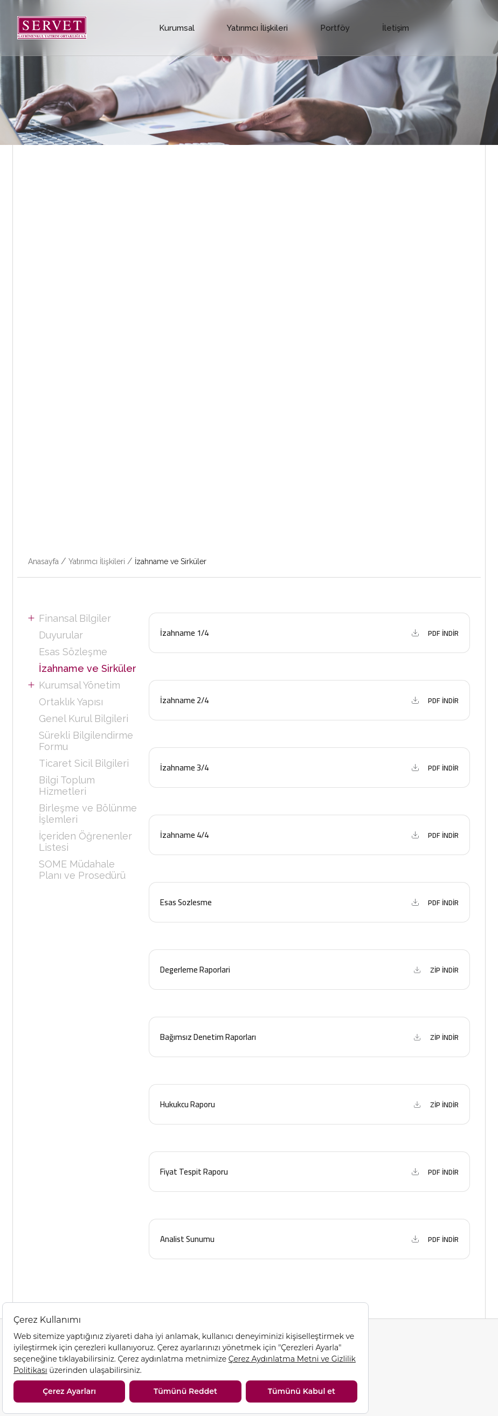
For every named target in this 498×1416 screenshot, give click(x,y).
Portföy (335, 28)
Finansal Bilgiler (75, 618)
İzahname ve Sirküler (170, 561)
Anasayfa (43, 561)
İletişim (395, 28)
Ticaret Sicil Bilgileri (84, 763)
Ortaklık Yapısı (71, 701)
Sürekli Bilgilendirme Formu (86, 741)
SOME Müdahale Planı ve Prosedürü (82, 869)
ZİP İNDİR (444, 969)
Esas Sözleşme (73, 651)
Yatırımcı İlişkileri (257, 28)
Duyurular (61, 635)
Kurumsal (177, 28)
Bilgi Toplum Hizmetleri (67, 785)
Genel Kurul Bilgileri (83, 718)
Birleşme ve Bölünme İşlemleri (88, 813)
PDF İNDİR (443, 633)
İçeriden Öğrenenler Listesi (85, 841)
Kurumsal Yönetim (79, 685)
